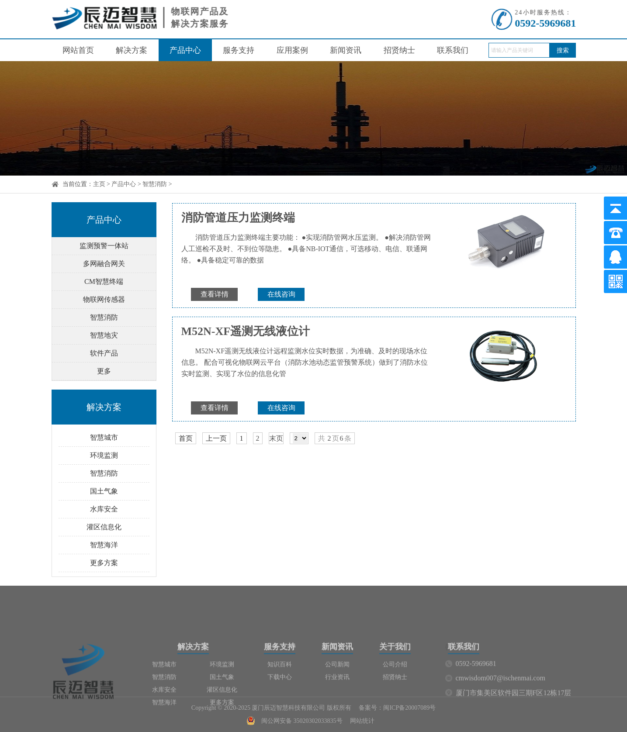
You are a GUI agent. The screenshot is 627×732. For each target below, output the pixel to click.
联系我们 (452, 50)
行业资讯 (337, 703)
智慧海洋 (104, 545)
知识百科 (279, 690)
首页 (186, 438)
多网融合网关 (104, 263)
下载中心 (279, 703)
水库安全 (104, 509)
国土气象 (104, 491)
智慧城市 (104, 437)
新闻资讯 (345, 50)
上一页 (216, 438)
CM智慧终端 (103, 281)
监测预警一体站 (104, 245)
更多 (104, 371)
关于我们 (395, 673)
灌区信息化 (104, 527)
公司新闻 (337, 690)
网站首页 (78, 50)
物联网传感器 (104, 299)
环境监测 (104, 455)
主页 (99, 184)
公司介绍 (395, 690)
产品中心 (185, 50)
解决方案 (131, 50)
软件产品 (104, 353)
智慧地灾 (104, 335)
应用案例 (292, 50)
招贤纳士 (399, 50)
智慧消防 (154, 184)
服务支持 (238, 50)
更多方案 (104, 562)
